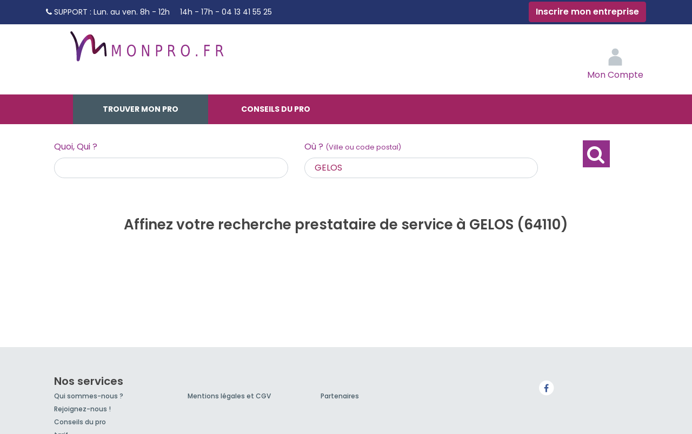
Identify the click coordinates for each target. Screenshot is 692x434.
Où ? (352, 146)
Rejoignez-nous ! (82, 408)
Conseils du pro (275, 109)
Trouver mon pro (140, 109)
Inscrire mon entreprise (587, 11)
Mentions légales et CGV (229, 396)
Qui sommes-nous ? (88, 396)
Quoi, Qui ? (75, 146)
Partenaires (340, 396)
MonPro (146, 51)
